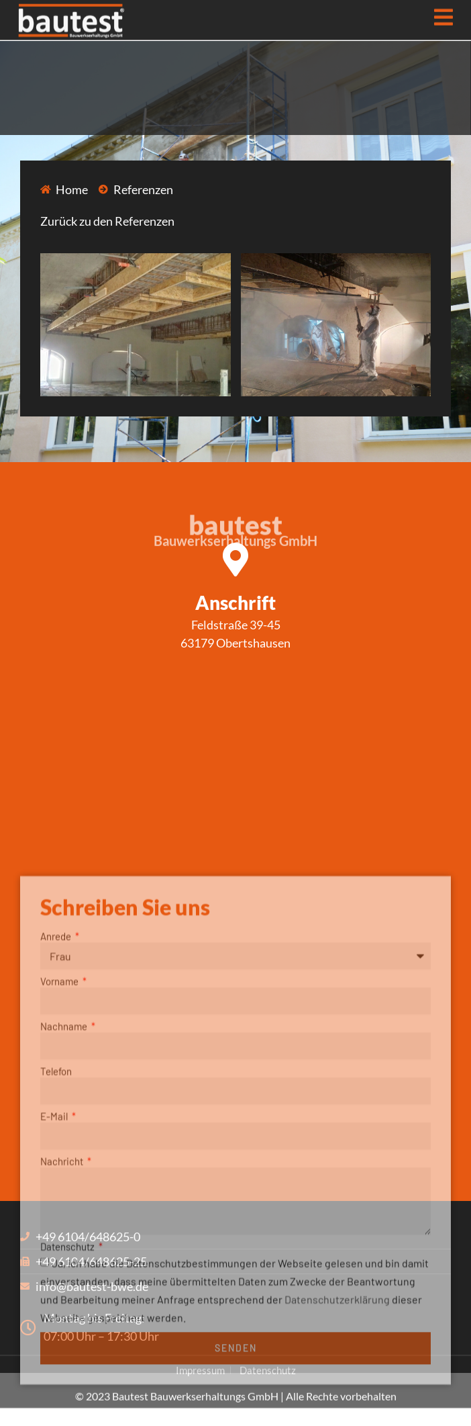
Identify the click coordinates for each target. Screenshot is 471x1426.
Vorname (60, 1120)
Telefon (56, 1210)
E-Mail (55, 1255)
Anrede (56, 1075)
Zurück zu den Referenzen (107, 221)
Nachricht (62, 1300)
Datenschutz (68, 1385)
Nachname (64, 1165)
